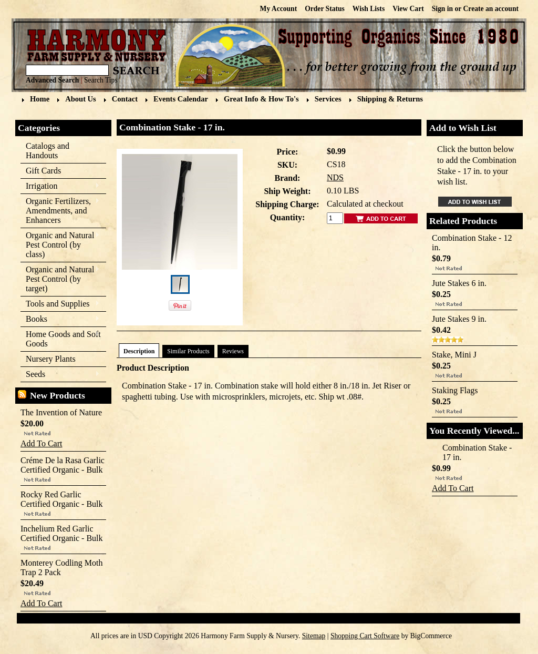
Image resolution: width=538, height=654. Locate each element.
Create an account (491, 9)
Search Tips (101, 80)
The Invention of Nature (61, 412)
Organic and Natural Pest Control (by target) (60, 279)
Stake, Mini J (454, 354)
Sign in (442, 9)
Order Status (325, 9)
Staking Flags (455, 390)
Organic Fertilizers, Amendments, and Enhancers (60, 210)
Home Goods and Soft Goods (60, 339)
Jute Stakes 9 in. (459, 318)
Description (138, 351)
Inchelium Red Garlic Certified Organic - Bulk (61, 533)
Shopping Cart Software (364, 636)
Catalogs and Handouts (47, 150)
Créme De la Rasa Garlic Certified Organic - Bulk (62, 465)
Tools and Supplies (60, 304)
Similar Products (188, 351)
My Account (278, 9)
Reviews (233, 351)
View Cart (408, 9)
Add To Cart (41, 443)
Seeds (60, 375)
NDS (335, 177)
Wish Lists (369, 9)
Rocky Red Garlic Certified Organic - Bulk (61, 499)
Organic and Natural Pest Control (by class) (60, 245)
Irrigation (60, 186)
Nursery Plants (51, 358)
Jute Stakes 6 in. (459, 283)
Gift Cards (43, 170)
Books (60, 319)
